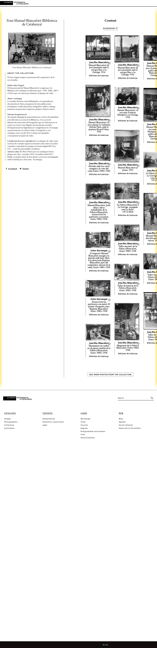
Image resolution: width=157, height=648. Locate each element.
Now (82, 3)
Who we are (54, 645)
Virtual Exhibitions (97, 3)
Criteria (68, 645)
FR (153, 3)
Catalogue (54, 3)
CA (142, 3)
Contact (80, 645)
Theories (66, 3)
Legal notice (94, 645)
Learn (76, 3)
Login (136, 3)
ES (146, 3)
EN (149, 3)
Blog (106, 645)
